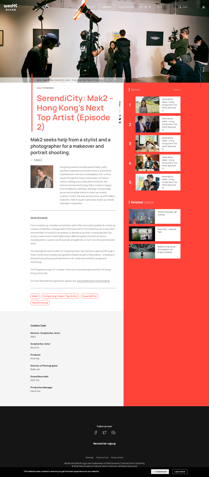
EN (168, 6)
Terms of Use (102, 457)
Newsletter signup (104, 443)
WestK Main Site (154, 6)
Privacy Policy (117, 457)
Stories (106, 6)
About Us (91, 6)
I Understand (161, 471)
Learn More (179, 471)
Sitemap (89, 457)
